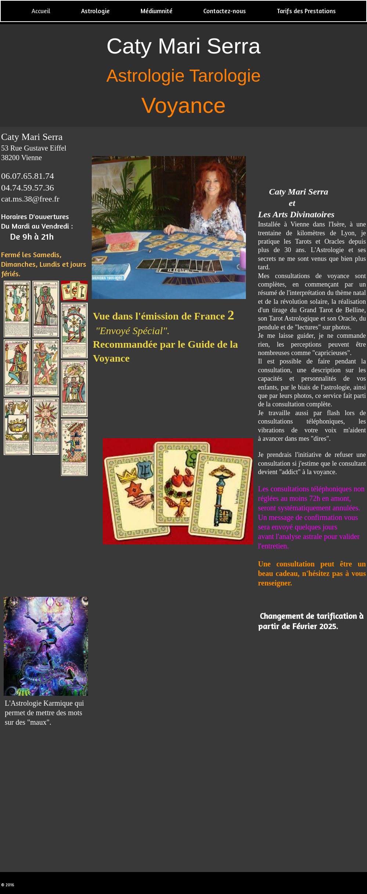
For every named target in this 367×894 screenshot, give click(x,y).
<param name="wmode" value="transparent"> (46, 533)
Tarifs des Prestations (306, 11)
